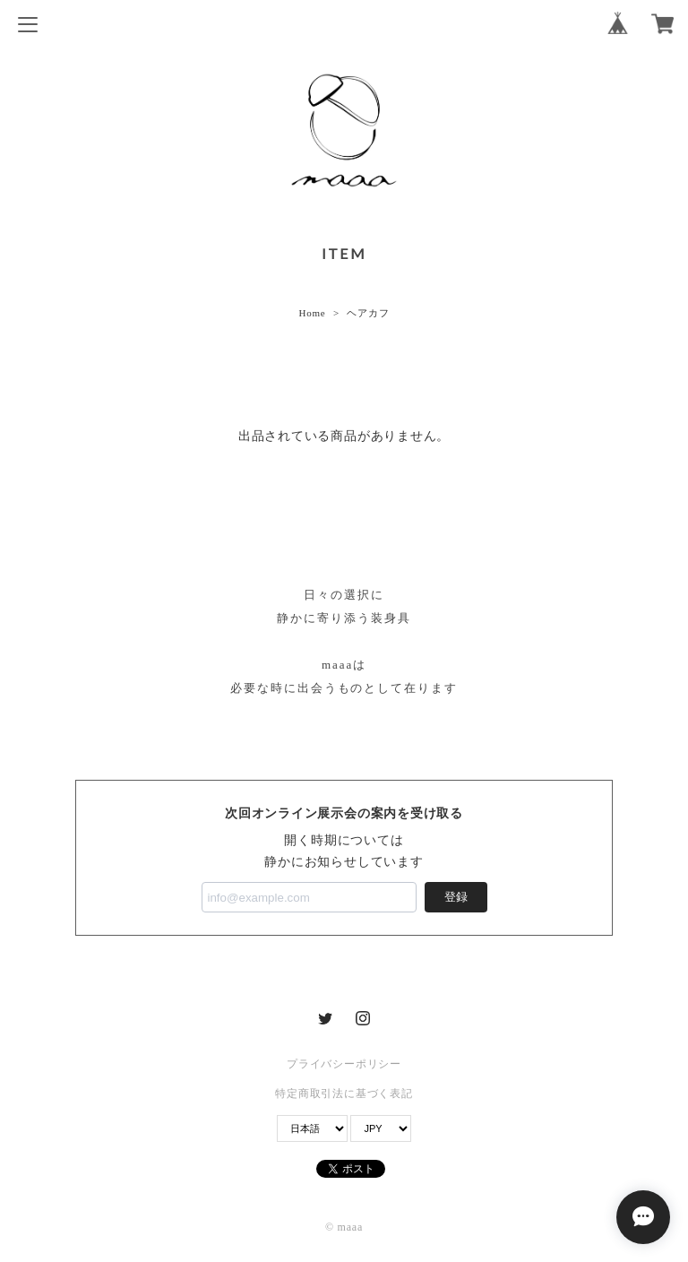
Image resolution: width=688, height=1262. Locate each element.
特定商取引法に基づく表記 (343, 1093)
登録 (456, 896)
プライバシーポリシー (344, 1064)
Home (311, 312)
